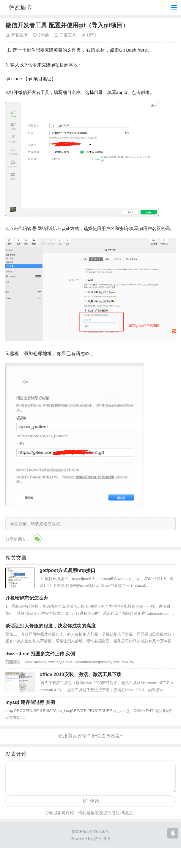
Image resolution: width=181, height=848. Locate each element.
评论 (94, 801)
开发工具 (67, 35)
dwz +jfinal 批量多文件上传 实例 (40, 653)
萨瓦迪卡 (20, 7)
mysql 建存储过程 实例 (30, 702)
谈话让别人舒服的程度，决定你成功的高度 (50, 625)
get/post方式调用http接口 (67, 570)
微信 (37, 538)
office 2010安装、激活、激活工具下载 (80, 674)
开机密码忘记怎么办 (26, 598)
